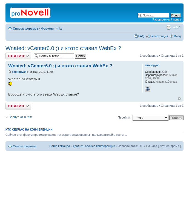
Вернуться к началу (179, 98)
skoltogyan (19, 71)
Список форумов (25, 28)
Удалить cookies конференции (94, 146)
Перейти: (124, 117)
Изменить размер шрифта (177, 27)
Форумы (47, 28)
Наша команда (59, 146)
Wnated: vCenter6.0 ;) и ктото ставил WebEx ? (63, 48)
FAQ (141, 36)
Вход (177, 36)
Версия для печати (168, 27)
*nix (59, 28)
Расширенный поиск (166, 19)
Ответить (18, 56)
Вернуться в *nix (20, 117)
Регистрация (159, 36)
